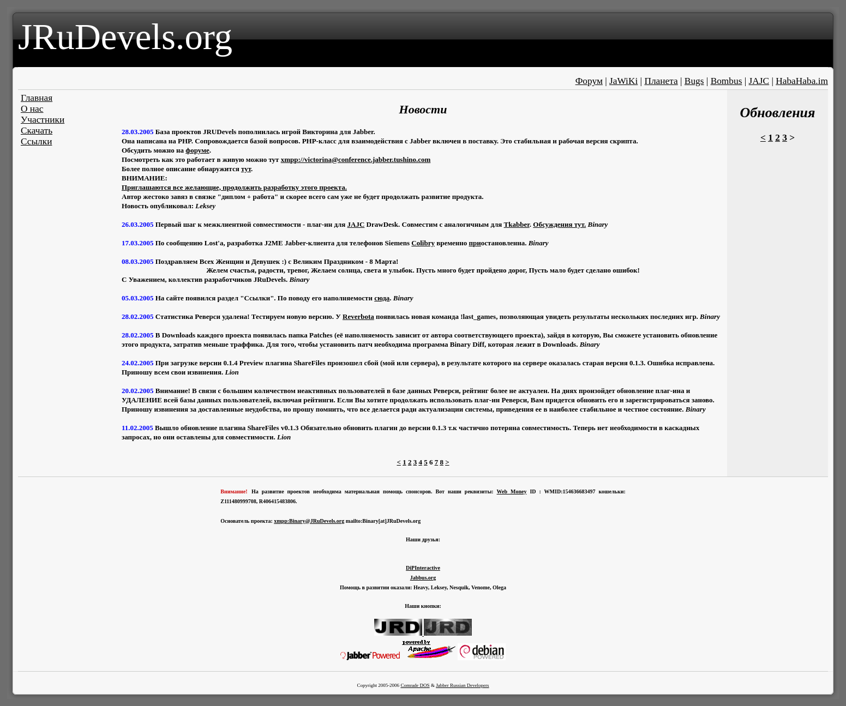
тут (246, 169)
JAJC (759, 81)
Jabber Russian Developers (462, 685)
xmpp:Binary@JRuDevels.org (309, 521)
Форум (589, 81)
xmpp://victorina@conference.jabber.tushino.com (356, 159)
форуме (197, 150)
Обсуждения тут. (559, 224)
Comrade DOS (414, 685)
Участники (42, 119)
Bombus (726, 81)
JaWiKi (623, 81)
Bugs (694, 81)
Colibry (423, 243)
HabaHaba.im (802, 81)
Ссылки (36, 141)
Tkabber (517, 224)
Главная (36, 98)
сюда (381, 298)
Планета (660, 81)
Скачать (36, 130)
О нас (32, 109)
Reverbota (358, 316)
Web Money (512, 491)
